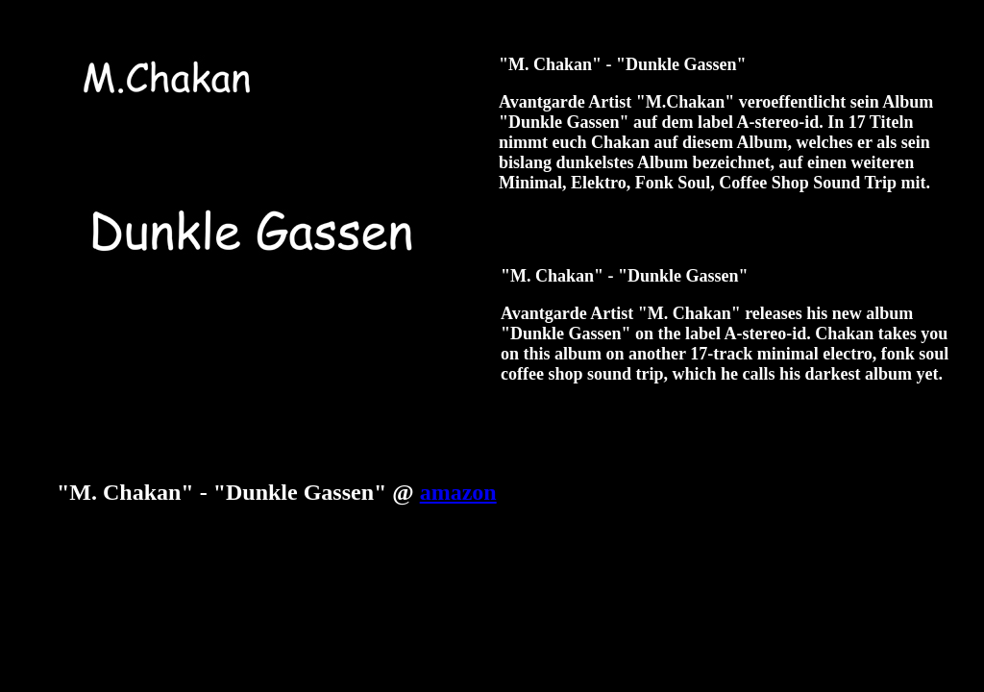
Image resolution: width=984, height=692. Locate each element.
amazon (458, 492)
